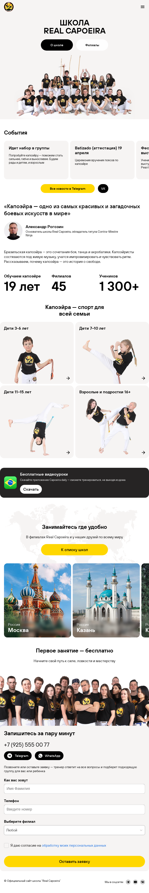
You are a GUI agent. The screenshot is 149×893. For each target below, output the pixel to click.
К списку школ (74, 549)
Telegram (17, 755)
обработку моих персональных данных (74, 845)
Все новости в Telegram (68, 189)
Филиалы (92, 45)
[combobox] (6, 830)
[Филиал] (37, 353)
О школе (56, 45)
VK (103, 189)
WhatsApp (49, 755)
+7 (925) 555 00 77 (26, 744)
